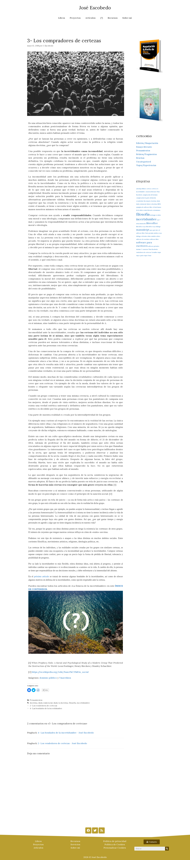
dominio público (48, 677)
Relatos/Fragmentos (146, 154)
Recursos (113, 17)
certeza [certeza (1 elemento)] (149, 189)
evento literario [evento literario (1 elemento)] (148, 210)
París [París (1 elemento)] (146, 233)
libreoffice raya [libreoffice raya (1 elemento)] (141, 226)
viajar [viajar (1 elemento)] (159, 252)
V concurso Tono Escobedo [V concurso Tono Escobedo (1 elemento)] (149, 249)
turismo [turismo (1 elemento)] (138, 249)
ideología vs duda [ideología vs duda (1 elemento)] (155, 215)
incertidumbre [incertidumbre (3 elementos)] (146, 219)
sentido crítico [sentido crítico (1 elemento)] (155, 236)
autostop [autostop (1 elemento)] (138, 189)
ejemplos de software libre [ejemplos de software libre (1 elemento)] (144, 207)
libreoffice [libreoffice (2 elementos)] (152, 223)
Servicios (75, 844)
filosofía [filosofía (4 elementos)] (143, 214)
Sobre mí (127, 17)
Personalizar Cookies (115, 847)
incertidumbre (83, 703)
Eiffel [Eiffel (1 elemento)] (159, 204)
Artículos (90, 17)
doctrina (33, 703)
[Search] (167, 849)
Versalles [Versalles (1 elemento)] (154, 252)
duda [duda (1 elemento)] (158, 201)
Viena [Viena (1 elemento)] (149, 255)
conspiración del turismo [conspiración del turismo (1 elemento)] (150, 195)
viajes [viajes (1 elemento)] (145, 255)
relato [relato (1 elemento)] (149, 236)
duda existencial (45, 703)
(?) (101, 17)
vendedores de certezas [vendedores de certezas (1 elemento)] (143, 252)
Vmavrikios (65, 677)
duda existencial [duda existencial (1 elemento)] (141, 204)
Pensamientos (36, 700)
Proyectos (75, 17)
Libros (61, 17)
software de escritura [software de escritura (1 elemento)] (143, 239)
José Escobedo (95, 8)
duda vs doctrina (60, 703)
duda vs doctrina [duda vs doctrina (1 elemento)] (152, 204)
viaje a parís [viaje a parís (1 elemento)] (139, 255)
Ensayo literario (144, 147)
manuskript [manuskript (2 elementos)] (142, 229)
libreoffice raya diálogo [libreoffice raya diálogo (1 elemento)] (153, 226)
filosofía (72, 703)
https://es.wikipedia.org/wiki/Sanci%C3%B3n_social (60, 672)
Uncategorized (143, 161)
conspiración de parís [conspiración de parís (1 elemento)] (142, 198)
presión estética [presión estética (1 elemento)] (153, 233)
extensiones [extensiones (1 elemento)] (156, 210)
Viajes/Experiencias (146, 165)
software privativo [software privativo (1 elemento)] (153, 246)
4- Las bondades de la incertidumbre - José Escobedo (66, 732)
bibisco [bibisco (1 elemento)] (144, 189)
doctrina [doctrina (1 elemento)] (153, 201)
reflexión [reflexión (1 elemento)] (144, 236)
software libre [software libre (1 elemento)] (154, 239)
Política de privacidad (114, 841)
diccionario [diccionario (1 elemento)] (147, 201)
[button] (152, 842)
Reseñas (140, 158)
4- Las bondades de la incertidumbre (46, 708)
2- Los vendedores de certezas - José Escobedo (62, 743)
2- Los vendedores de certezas (43, 705)
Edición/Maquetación (147, 143)
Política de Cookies (115, 844)
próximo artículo (41, 576)
